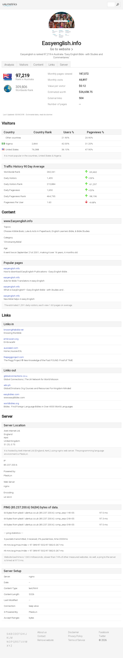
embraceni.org (11, 339)
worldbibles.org (11, 403)
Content (38, 64)
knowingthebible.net (13, 329)
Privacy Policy (75, 636)
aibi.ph (7, 385)
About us (42, 632)
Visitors (23, 64)
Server (64, 64)
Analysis (9, 64)
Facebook (104, 632)
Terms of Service (76, 640)
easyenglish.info (12, 268)
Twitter (102, 636)
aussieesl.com (11, 348)
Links (52, 64)
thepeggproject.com (14, 357)
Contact (41, 636)
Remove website (45, 640)
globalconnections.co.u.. (16, 376)
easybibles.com (11, 394)
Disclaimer (73, 632)
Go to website (60, 49)
